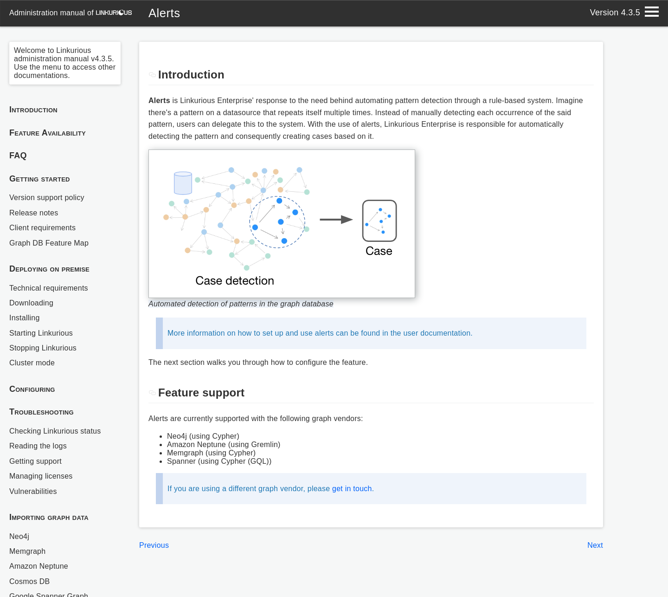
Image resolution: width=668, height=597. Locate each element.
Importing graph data (49, 517)
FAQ (18, 155)
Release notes (33, 213)
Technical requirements (48, 288)
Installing (24, 318)
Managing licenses (41, 476)
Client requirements (42, 228)
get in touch (352, 489)
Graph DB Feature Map (49, 243)
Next (595, 545)
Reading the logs (38, 446)
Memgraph (27, 551)
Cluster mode (32, 363)
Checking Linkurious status (55, 431)
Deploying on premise (49, 268)
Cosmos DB (29, 581)
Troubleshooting (41, 411)
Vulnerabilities (33, 491)
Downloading (31, 303)
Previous (154, 545)
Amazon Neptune (38, 566)
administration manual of (70, 13)
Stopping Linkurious (43, 348)
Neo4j (19, 536)
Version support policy (46, 197)
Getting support (35, 461)
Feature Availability (47, 132)
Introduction (33, 109)
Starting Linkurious (41, 333)
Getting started (39, 178)
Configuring (32, 389)
